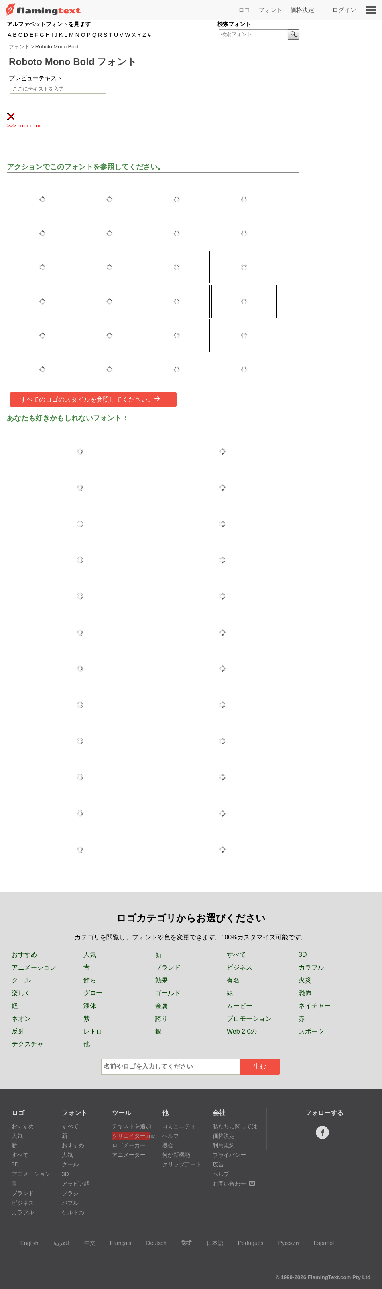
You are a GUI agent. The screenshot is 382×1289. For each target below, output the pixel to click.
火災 (305, 980)
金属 (161, 1005)
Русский (285, 1243)
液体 (89, 1005)
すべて (236, 954)
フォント (270, 9)
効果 (161, 980)
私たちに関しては (235, 1126)
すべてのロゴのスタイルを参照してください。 (90, 399)
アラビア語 (76, 1183)
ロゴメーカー (129, 1145)
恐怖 (305, 993)
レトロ (92, 1031)
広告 (218, 1164)
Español (320, 1243)
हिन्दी (183, 1243)
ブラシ (70, 1193)
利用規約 (224, 1145)
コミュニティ (179, 1126)
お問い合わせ (234, 1183)
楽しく (21, 993)
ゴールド (168, 993)
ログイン (344, 9)
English (26, 1243)
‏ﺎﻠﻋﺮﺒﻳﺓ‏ (57, 1243)
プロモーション (249, 1018)
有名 (233, 980)
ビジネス (239, 967)
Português (247, 1243)
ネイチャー (315, 1005)
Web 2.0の (242, 1031)
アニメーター (129, 1155)
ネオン (21, 1018)
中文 (86, 1243)
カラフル (311, 967)
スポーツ (311, 1031)
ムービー (239, 1005)
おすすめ (24, 954)
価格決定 (302, 9)
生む (259, 1066)
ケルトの (73, 1212)
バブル (70, 1203)
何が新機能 (176, 1155)
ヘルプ (170, 1136)
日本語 (211, 1243)
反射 (18, 1031)
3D (303, 954)
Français (117, 1243)
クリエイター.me (131, 1136)
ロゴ (244, 9)
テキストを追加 (131, 1126)
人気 (89, 954)
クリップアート (181, 1164)
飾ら (89, 980)
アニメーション (34, 967)
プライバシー (229, 1155)
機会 (167, 1145)
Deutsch (152, 1243)
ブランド (168, 967)
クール (21, 980)
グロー (92, 993)
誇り (161, 1018)
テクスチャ (27, 1044)
